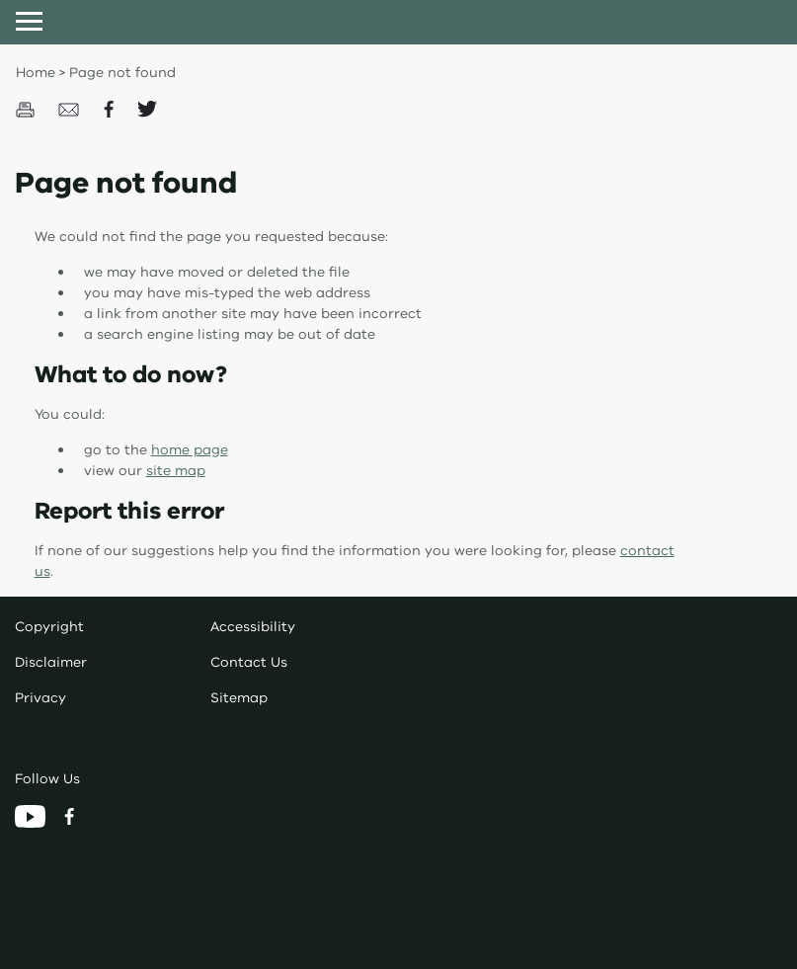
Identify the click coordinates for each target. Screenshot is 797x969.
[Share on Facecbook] (111, 108)
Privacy (40, 697)
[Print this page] (27, 108)
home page (189, 450)
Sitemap (239, 697)
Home (35, 72)
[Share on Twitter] (147, 108)
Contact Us (248, 662)
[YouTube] (32, 815)
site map (175, 470)
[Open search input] (768, 21)
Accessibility (252, 626)
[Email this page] (71, 108)
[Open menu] (29, 21)
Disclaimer (51, 662)
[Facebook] (69, 815)
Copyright (49, 626)
